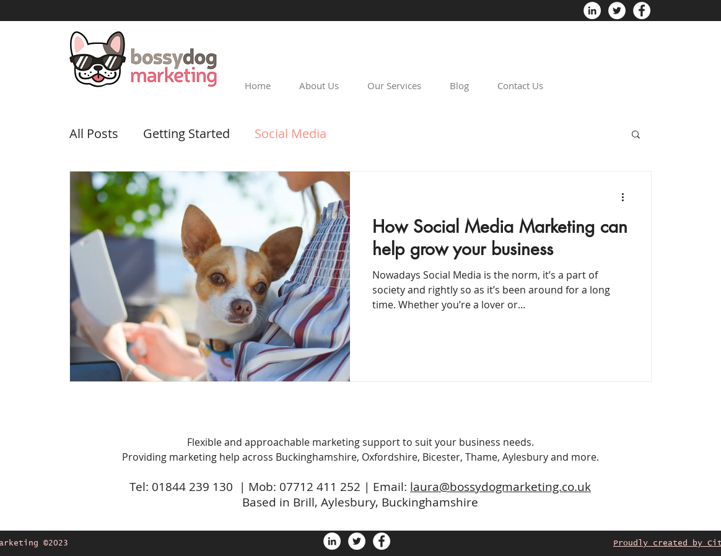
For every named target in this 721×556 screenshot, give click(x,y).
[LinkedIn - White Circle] (592, 10)
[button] (636, 135)
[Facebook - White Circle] (641, 10)
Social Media (290, 133)
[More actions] (626, 196)
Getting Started (186, 133)
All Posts (93, 133)
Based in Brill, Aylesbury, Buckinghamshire (360, 502)
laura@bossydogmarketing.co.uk (500, 487)
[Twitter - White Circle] (617, 10)
